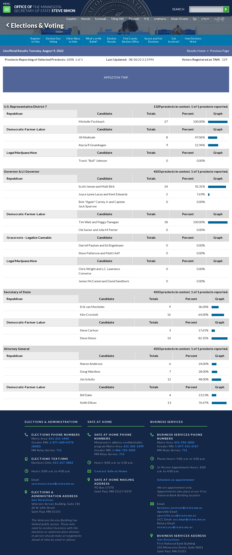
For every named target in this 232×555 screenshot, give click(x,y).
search (178, 9)
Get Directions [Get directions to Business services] (168, 539)
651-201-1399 (133, 446)
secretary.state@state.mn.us (53, 483)
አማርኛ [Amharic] (205, 18)
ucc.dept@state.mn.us (189, 519)
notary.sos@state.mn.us (175, 527)
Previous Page (219, 50)
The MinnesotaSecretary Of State (44, 9)
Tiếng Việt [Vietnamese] (117, 18)
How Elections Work (193, 40)
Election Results (111, 40)
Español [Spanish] (71, 18)
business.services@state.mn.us (180, 507)
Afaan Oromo (179, 18)
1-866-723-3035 (124, 450)
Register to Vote (35, 40)
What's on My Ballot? (94, 40)
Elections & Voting (34, 25)
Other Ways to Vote (73, 40)
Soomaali (100, 18)
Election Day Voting (53, 40)
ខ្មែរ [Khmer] (195, 18)
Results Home (196, 50)
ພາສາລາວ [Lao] (160, 18)
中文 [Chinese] (146, 18)
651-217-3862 (63, 462)
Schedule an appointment (175, 479)
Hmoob (85, 18)
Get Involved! (173, 40)
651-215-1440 (59, 438)
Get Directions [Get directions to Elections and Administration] (43, 500)
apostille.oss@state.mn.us (176, 515)
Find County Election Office (130, 40)
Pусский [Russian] (134, 18)
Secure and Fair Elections (153, 40)
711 (59, 450)
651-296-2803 (184, 442)
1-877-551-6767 (186, 446)
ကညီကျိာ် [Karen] (219, 18)
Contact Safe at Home (110, 471)
